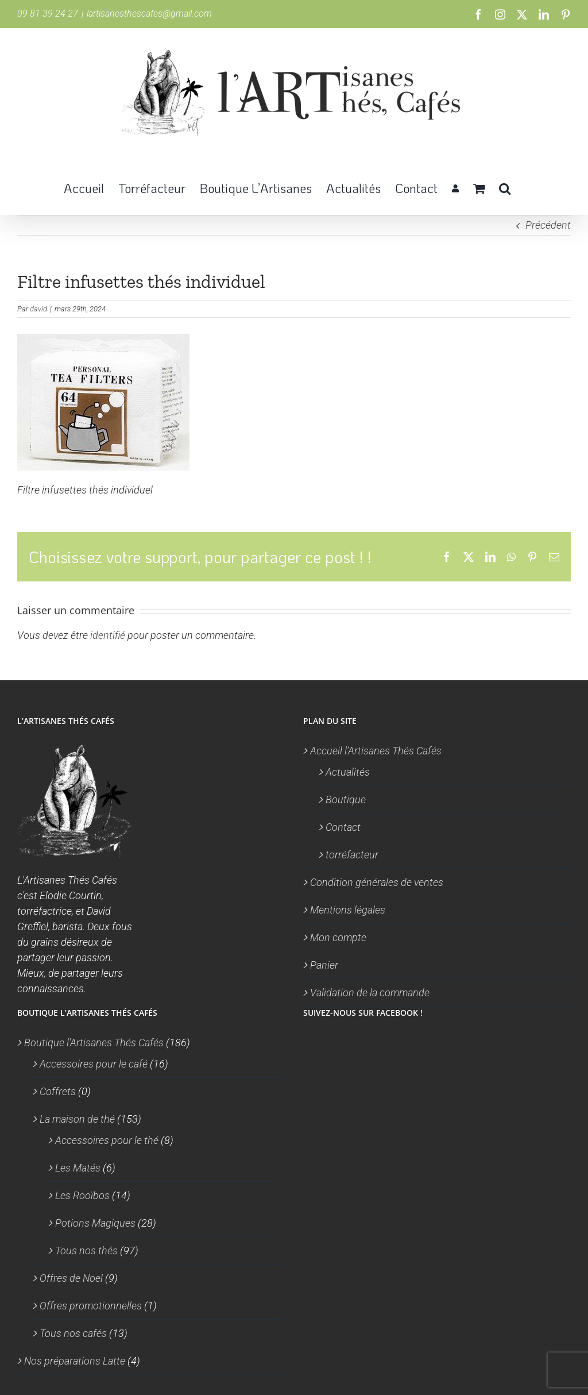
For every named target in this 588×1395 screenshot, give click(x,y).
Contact (343, 827)
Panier (324, 965)
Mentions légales (347, 910)
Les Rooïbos (82, 1195)
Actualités (348, 772)
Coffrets (58, 1091)
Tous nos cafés (73, 1333)
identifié (107, 635)
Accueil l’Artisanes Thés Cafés (376, 751)
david (38, 309)
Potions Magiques (95, 1223)
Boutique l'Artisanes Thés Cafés (94, 1042)
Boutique (346, 799)
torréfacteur (352, 855)
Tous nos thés (86, 1250)
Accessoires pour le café (94, 1064)
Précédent (548, 225)
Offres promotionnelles (91, 1306)
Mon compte (338, 937)
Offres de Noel (71, 1278)
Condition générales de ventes (376, 882)
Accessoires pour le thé (106, 1140)
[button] (504, 187)
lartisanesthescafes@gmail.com (149, 13)
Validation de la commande (370, 992)
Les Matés (77, 1168)
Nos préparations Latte (74, 1361)
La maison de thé (77, 1119)
